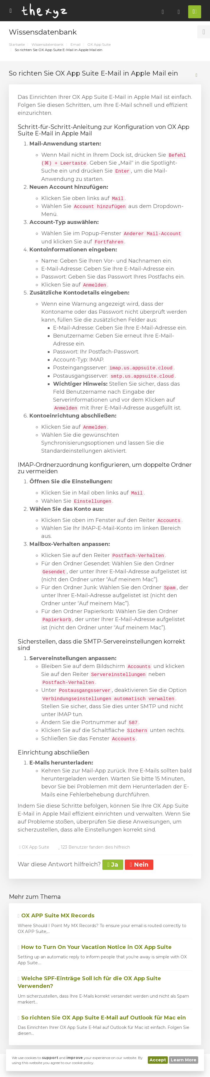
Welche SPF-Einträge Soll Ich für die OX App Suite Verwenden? (89, 982)
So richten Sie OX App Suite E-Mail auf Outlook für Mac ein (102, 1017)
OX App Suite (99, 44)
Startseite (17, 44)
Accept (158, 1060)
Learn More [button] (183, 1060)
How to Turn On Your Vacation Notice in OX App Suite (95, 947)
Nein (139, 864)
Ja (112, 864)
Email (75, 44)
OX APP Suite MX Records (56, 915)
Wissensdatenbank (47, 44)
